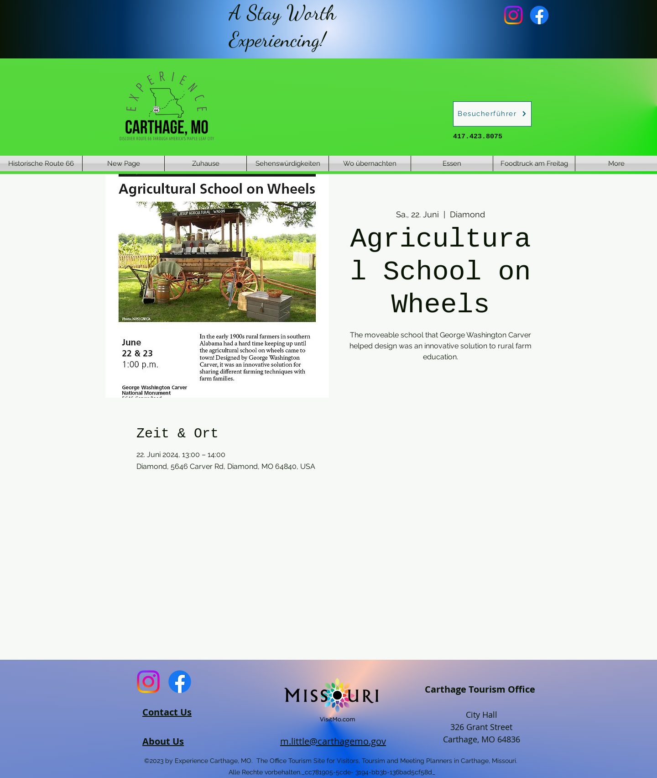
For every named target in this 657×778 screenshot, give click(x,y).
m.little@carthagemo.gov (333, 741)
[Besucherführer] (492, 113)
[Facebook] (539, 15)
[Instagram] (513, 15)
